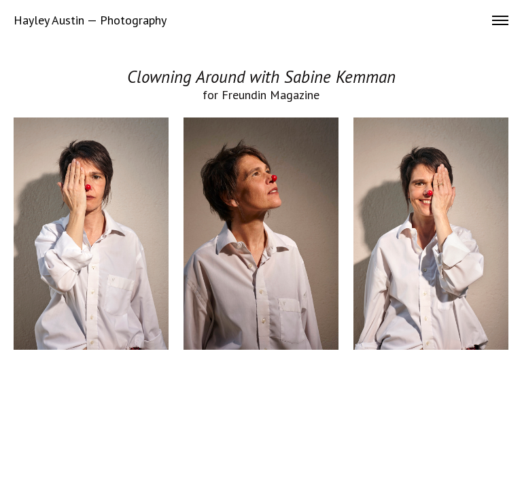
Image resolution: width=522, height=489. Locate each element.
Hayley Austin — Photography (90, 20)
